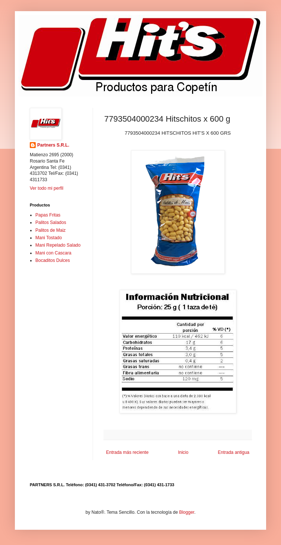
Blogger (186, 512)
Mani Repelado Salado (57, 245)
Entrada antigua (233, 452)
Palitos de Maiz (50, 230)
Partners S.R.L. (53, 145)
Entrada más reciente (127, 452)
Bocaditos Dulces (52, 260)
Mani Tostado (48, 237)
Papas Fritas (47, 215)
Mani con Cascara (53, 253)
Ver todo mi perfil (46, 188)
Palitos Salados (50, 222)
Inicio (183, 452)
